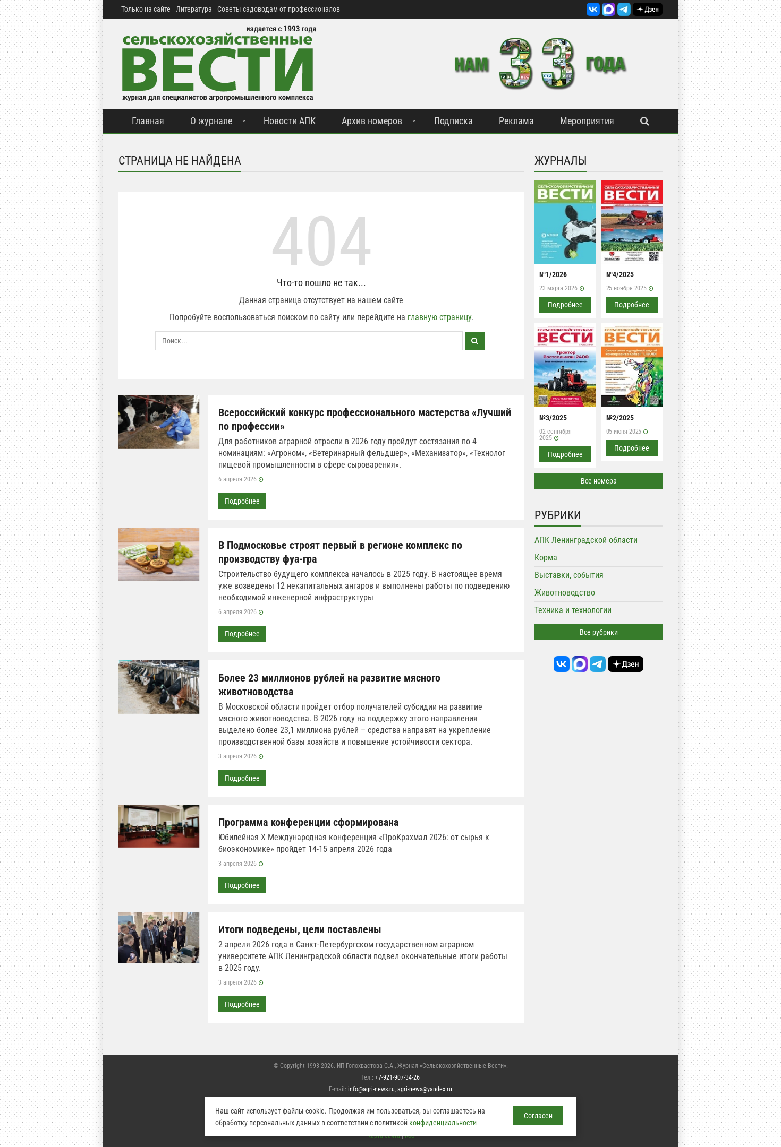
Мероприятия (587, 120)
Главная (148, 120)
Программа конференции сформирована (308, 822)
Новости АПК (290, 120)
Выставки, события (569, 575)
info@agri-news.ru (371, 1089)
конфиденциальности (443, 1122)
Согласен (538, 1115)
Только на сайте (146, 9)
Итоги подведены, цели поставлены (299, 929)
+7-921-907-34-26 (397, 1077)
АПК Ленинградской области (586, 540)
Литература (194, 9)
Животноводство (564, 593)
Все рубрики (599, 632)
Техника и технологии (573, 610)
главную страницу (439, 317)
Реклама (516, 120)
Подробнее (242, 501)
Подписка (453, 120)
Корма (545, 558)
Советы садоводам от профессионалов (278, 9)
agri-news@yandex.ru (424, 1089)
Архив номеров (372, 120)
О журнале (211, 120)
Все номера (599, 481)
